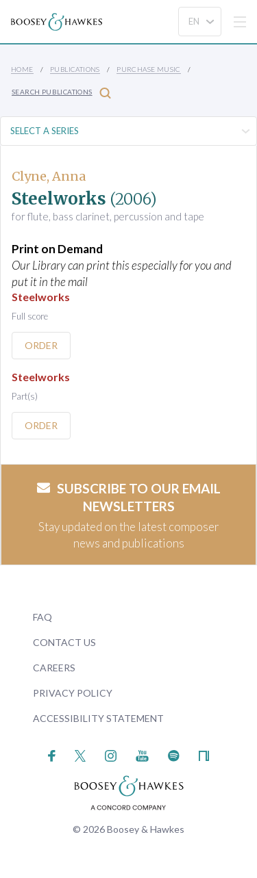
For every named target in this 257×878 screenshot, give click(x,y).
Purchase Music (149, 69)
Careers (54, 667)
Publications (75, 69)
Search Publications (61, 93)
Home (22, 69)
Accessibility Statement (98, 718)
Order (41, 345)
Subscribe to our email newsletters (129, 497)
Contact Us (64, 642)
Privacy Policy (72, 693)
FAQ (42, 617)
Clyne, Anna (49, 176)
